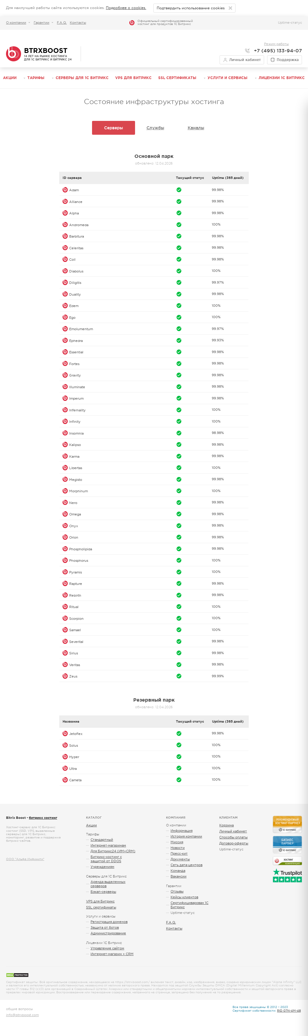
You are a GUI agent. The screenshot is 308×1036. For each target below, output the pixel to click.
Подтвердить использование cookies (191, 8)
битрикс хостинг (43, 817)
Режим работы (276, 44)
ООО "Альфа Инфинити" (25, 859)
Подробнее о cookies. (126, 8)
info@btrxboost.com (22, 1015)
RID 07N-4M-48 (289, 1010)
